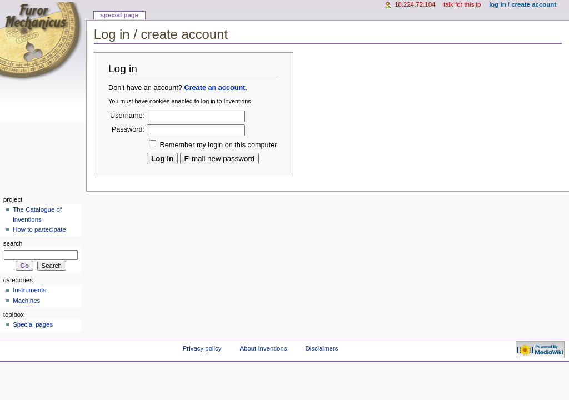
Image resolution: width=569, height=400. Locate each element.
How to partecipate (39, 229)
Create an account (214, 88)
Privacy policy (202, 348)
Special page (119, 15)
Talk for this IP (462, 4)
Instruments (29, 290)
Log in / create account (522, 4)
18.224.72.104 (415, 4)
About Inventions (263, 348)
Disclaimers (321, 348)
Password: (128, 129)
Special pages (33, 324)
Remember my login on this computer (218, 145)
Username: (127, 115)
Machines (26, 300)
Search (13, 243)
